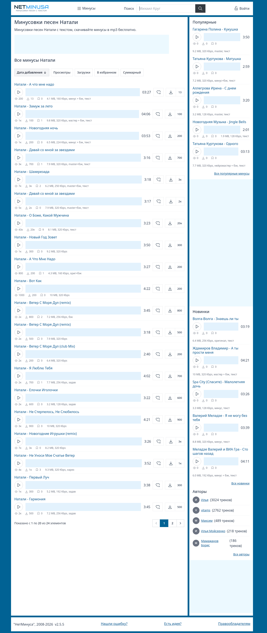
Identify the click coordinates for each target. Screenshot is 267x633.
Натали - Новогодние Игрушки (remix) (45, 433)
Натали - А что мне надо (34, 84)
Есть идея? (172, 624)
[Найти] (200, 8)
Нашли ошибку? (114, 624)
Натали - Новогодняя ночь (36, 128)
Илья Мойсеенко (213, 531)
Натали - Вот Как (28, 281)
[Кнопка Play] (18, 92)
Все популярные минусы (232, 173)
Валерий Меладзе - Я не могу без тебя (220, 417)
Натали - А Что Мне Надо (34, 259)
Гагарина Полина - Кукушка (215, 29)
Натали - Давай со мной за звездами (44, 150)
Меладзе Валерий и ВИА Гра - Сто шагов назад (220, 451)
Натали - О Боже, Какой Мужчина (41, 215)
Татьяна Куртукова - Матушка (217, 59)
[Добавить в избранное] (158, 92)
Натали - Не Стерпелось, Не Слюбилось (46, 412)
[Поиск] (166, 8)
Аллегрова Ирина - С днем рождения (214, 90)
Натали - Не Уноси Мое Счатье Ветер (44, 455)
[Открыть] (175, 92)
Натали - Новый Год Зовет (35, 237)
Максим (207, 521)
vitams (205, 510)
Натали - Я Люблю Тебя (33, 368)
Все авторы (241, 554)
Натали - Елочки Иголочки (36, 390)
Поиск (129, 8)
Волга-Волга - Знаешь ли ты (216, 319)
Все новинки (240, 483)
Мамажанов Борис (209, 543)
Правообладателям (234, 624)
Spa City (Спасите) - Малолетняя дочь (219, 384)
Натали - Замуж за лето (33, 106)
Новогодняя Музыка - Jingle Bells (219, 122)
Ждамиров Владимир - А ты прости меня (215, 350)
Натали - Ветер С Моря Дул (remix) (42, 303)
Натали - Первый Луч (31, 477)
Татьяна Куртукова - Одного (215, 144)
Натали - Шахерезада (31, 172)
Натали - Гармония (30, 499)
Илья (204, 500)
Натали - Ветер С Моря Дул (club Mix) (44, 346)
